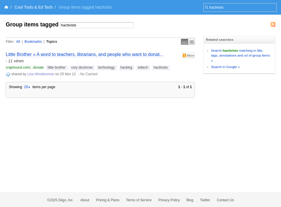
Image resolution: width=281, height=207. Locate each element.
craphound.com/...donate (25, 67)
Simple (184, 42)
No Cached (88, 74)
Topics (51, 42)
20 (27, 87)
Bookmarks (33, 42)
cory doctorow (82, 67)
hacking (126, 67)
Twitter (205, 200)
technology (106, 67)
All (18, 42)
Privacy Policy (169, 200)
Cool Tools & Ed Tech (34, 7)
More (188, 55)
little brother (57, 67)
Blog (189, 200)
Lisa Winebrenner (40, 74)
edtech (143, 67)
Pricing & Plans (107, 200)
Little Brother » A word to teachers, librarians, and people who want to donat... (84, 54)
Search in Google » (225, 67)
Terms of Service (138, 200)
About (84, 200)
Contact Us (225, 200)
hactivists (161, 67)
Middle (191, 42)
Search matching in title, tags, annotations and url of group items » (240, 55)
